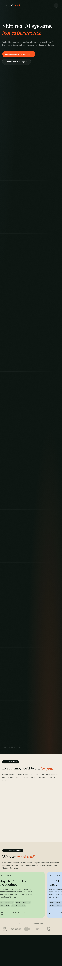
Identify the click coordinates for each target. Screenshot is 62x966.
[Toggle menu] (56, 5)
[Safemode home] (13, 5)
